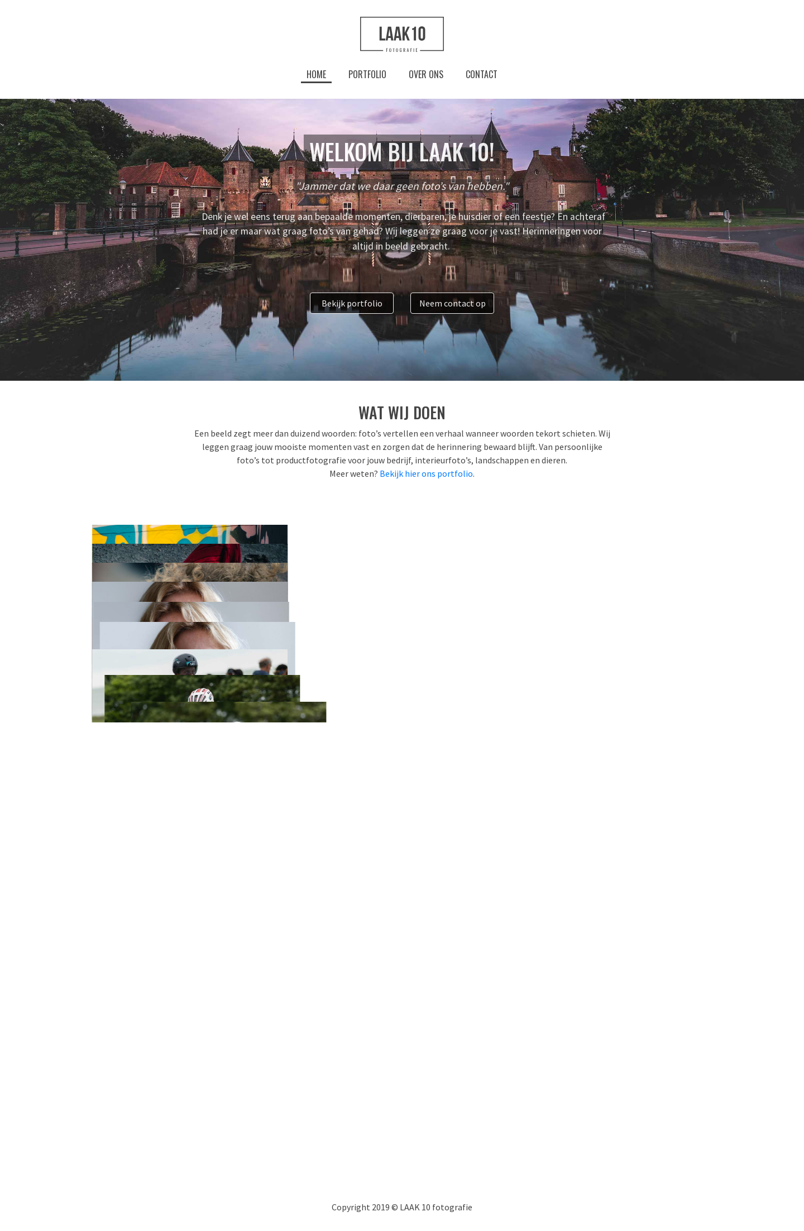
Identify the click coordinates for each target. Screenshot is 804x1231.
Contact (481, 74)
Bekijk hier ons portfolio (426, 473)
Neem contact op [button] (452, 303)
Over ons (426, 74)
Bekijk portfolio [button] (352, 303)
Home (316, 74)
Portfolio (367, 74)
